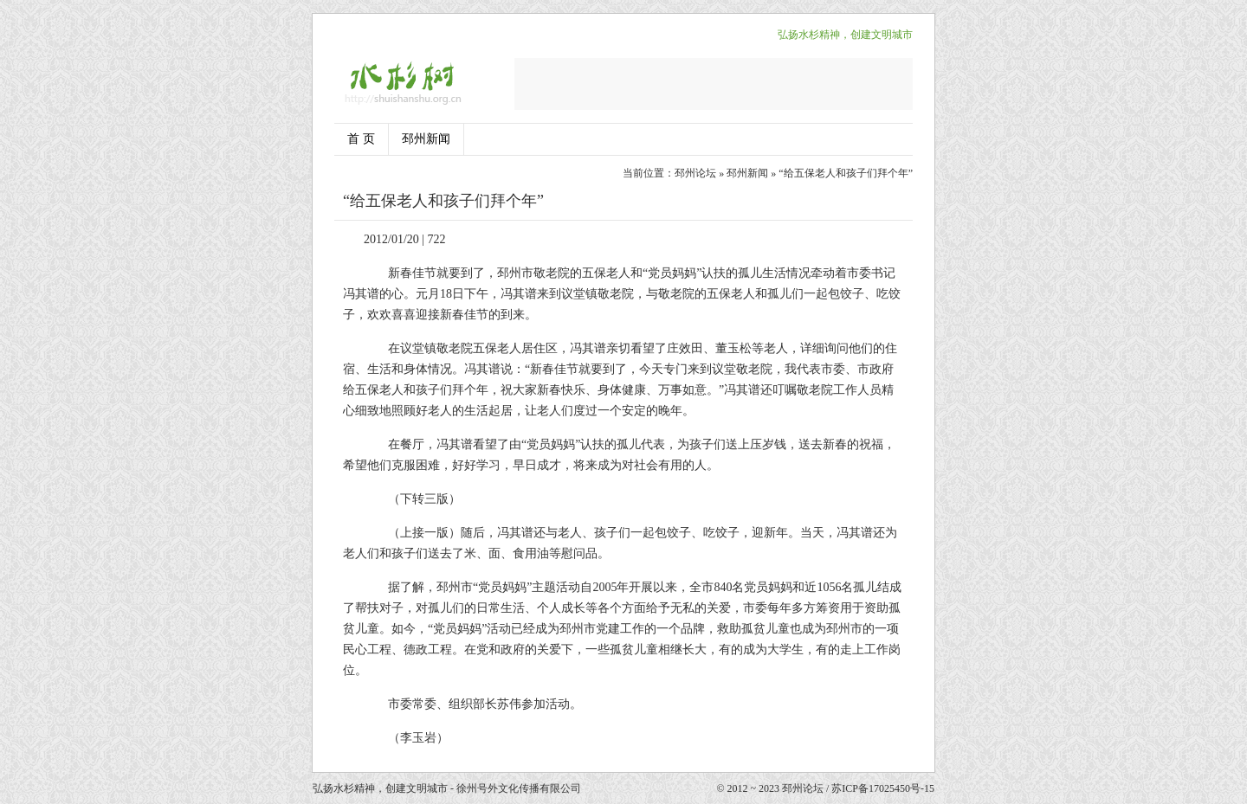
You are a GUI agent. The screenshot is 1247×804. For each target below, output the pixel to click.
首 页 (361, 138)
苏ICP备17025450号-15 (882, 788)
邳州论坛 (695, 173)
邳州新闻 (426, 138)
